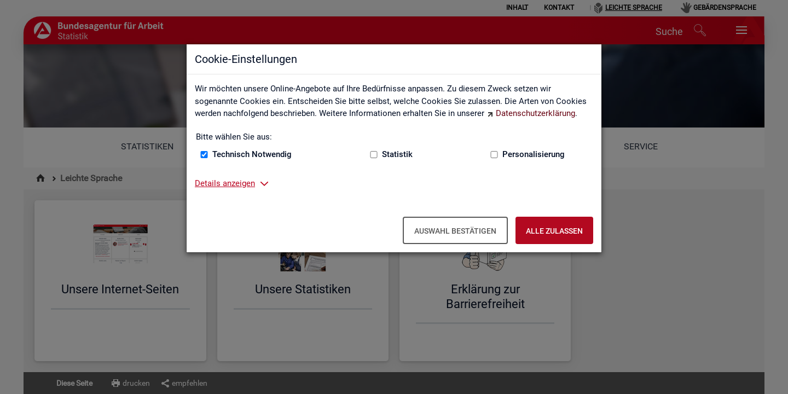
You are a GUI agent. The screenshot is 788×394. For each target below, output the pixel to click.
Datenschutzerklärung (535, 113)
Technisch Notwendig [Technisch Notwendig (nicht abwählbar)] (252, 154)
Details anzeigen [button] (225, 183)
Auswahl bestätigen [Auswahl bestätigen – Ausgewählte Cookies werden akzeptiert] (455, 231)
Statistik (397, 154)
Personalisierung (533, 154)
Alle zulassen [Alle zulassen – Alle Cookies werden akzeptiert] (554, 231)
